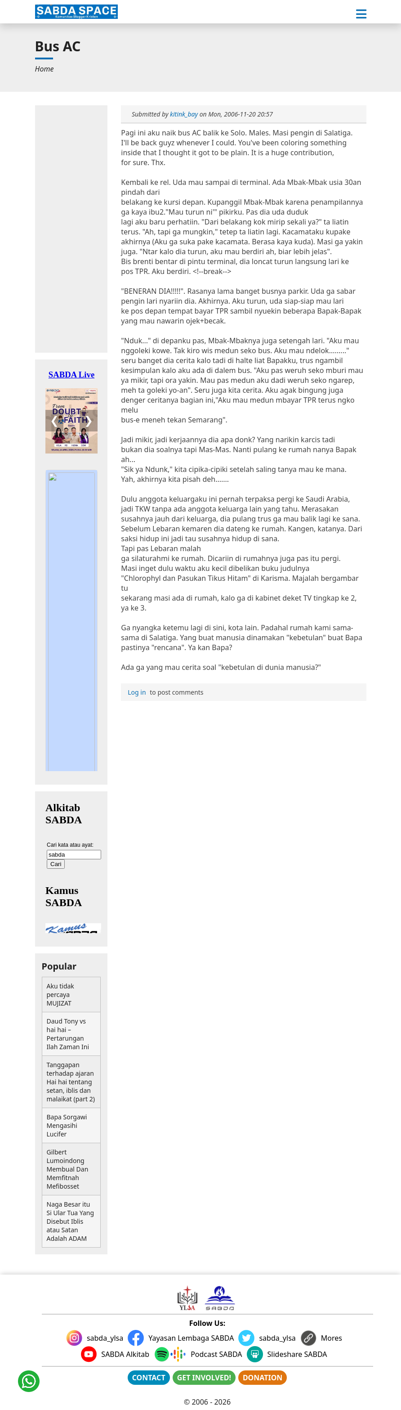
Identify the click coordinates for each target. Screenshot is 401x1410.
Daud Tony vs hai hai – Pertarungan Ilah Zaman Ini (68, 1034)
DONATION (262, 1378)
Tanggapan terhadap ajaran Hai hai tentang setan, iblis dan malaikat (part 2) (71, 1081)
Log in (137, 692)
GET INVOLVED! (204, 1378)
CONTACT (148, 1378)
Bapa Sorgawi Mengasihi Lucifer (67, 1125)
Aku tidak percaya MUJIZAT (60, 994)
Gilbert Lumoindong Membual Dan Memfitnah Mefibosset (68, 1169)
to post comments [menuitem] (164, 692)
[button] (361, 14)
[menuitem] (44, 69)
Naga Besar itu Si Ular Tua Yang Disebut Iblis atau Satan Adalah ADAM (70, 1221)
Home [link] (44, 69)
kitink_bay (184, 114)
